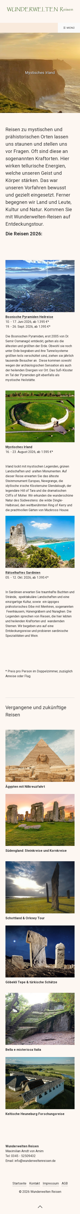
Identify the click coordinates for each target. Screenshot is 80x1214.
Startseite (19, 1183)
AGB (65, 1183)
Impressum (51, 1183)
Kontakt (34, 1183)
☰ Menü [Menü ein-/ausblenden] (69, 27)
